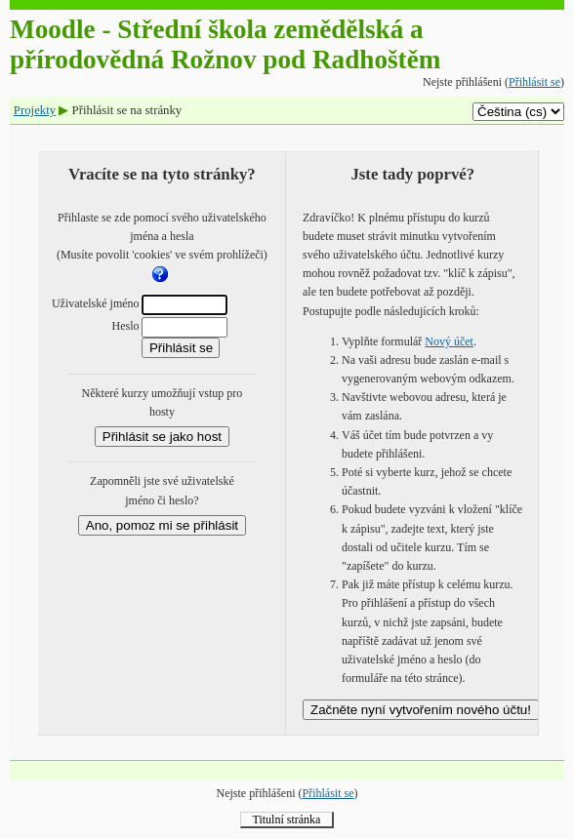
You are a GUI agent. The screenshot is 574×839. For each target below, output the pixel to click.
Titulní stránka (287, 819)
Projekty (35, 110)
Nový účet (449, 341)
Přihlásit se (534, 82)
